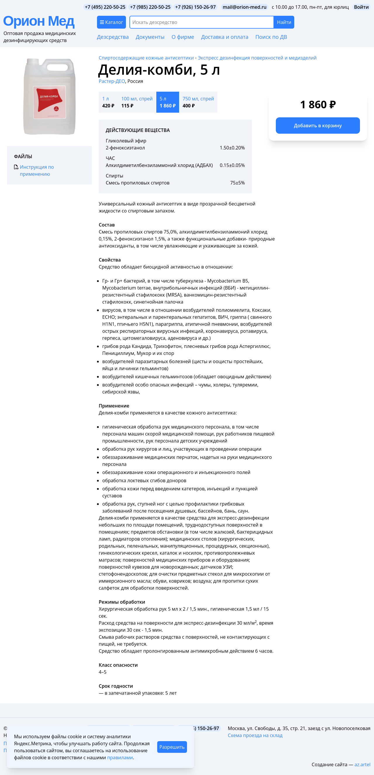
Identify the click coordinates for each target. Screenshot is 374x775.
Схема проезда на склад (255, 735)
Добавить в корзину (318, 125)
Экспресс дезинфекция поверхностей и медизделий (257, 58)
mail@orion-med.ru (244, 7)
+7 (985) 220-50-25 (150, 7)
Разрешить (172, 747)
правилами (120, 757)
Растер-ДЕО (112, 81)
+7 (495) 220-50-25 (105, 7)
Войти (361, 7)
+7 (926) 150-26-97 (195, 7)
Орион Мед (38, 21)
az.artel (362, 764)
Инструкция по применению (34, 170)
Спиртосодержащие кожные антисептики (146, 58)
